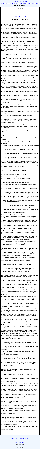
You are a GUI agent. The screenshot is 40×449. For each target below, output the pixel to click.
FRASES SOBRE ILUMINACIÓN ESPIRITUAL (20, 432)
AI (3, 3)
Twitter (17, 438)
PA (1, 3)
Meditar (29, 3)
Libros (23, 442)
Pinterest (27, 438)
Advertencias (18, 442)
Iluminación (24, 3)
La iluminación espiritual (20, 1)
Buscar (19, 3)
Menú (33, 3)
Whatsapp (13, 438)
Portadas (15, 16)
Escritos (25, 16)
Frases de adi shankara (7, 22)
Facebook (22, 438)
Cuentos (6, 3)
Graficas (20, 16)
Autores (15, 3)
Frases (10, 3)
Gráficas (37, 3)
